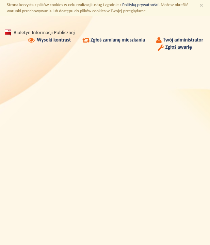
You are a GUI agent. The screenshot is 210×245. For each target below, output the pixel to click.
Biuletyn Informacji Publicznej (44, 32)
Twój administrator (179, 40)
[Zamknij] (201, 5)
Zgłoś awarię (175, 47)
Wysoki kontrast (49, 40)
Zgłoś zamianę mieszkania (113, 40)
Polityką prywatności (140, 4)
